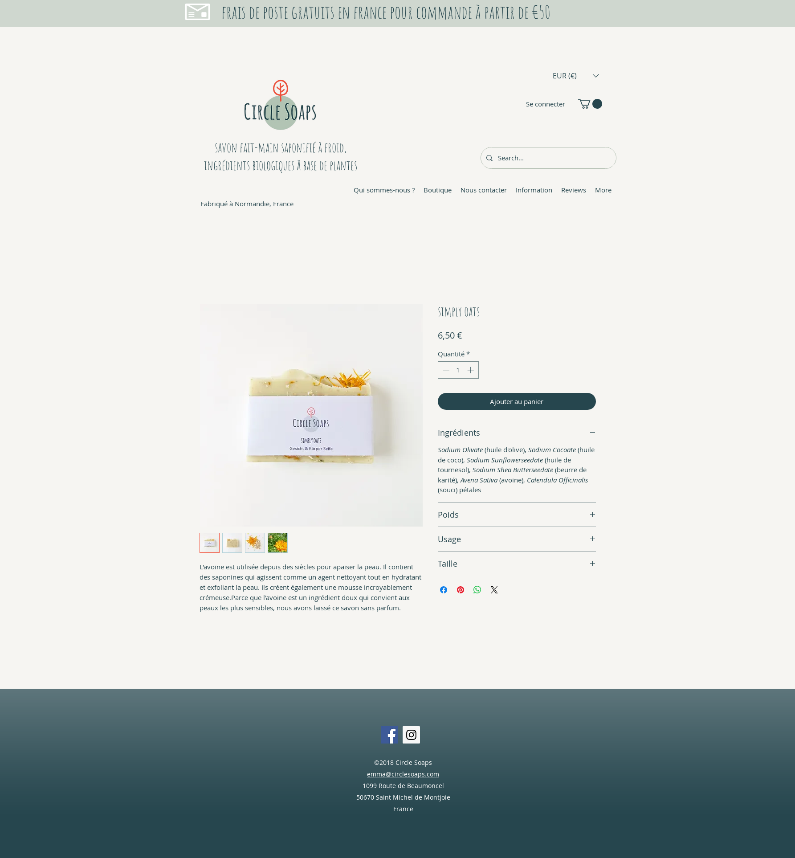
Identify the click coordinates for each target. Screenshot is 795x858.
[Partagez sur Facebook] (443, 589)
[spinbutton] (458, 370)
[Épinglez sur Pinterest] (460, 589)
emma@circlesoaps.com (403, 774)
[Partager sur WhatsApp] (477, 589)
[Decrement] (445, 370)
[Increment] (471, 370)
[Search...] (547, 157)
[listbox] (576, 75)
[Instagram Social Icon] (411, 735)
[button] (576, 75)
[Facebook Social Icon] (389, 735)
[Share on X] (494, 589)
